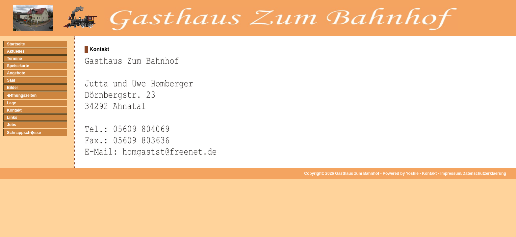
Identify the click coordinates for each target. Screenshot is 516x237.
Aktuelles (15, 51)
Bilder (12, 87)
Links (12, 117)
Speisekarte (18, 66)
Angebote (16, 73)
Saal (11, 80)
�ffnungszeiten (22, 95)
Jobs (11, 124)
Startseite (16, 44)
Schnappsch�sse (24, 132)
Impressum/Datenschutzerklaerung (473, 173)
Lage (11, 103)
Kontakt (14, 110)
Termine (14, 58)
